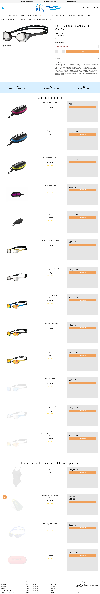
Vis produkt (83, 106)
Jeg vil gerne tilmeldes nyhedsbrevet (88, 587)
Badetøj (22, 15)
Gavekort (90, 15)
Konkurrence (32, 15)
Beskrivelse (57, 58)
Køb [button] (82, 51)
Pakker (50, 15)
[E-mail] (87, 585)
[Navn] (87, 582)
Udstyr (42, 15)
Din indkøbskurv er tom (89, 8)
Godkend (80, 591)
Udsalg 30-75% (12, 15)
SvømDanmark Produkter (75, 15)
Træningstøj (60, 15)
